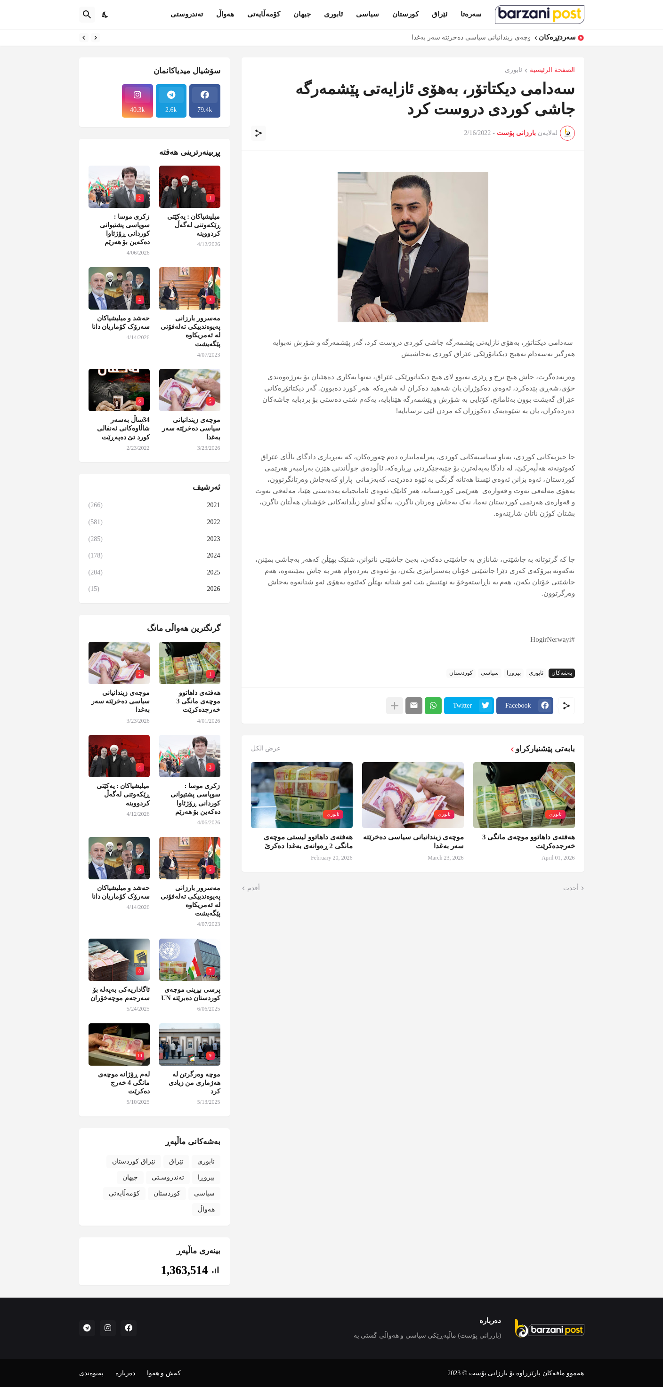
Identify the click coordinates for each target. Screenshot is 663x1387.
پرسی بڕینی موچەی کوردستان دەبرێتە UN (190, 994)
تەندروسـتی (168, 1177)
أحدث (571, 888)
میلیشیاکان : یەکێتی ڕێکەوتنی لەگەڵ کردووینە (193, 225)
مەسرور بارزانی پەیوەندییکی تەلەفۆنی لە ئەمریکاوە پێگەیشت (190, 331)
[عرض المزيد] (394, 705)
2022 (154, 522)
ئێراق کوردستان (133, 1161)
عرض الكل (266, 748)
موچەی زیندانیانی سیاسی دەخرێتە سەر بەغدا (468, 37)
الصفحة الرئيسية (552, 70)
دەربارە (125, 1373)
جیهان (302, 14)
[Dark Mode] (105, 15)
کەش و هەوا (164, 1373)
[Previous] (95, 37)
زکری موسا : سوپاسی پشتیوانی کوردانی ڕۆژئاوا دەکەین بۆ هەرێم (125, 229)
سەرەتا (471, 14)
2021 (154, 505)
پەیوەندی (91, 1373)
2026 (154, 589)
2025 (154, 572)
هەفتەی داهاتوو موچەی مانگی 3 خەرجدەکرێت (528, 841)
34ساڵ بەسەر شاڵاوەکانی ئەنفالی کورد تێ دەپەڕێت (123, 428)
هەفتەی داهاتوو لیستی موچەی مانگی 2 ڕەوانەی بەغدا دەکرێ (308, 841)
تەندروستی (186, 14)
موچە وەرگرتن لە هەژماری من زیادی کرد (194, 1083)
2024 (154, 555)
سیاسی (367, 14)
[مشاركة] (258, 133)
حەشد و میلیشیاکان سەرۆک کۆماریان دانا (121, 322)
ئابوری (333, 14)
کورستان (405, 14)
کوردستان (461, 673)
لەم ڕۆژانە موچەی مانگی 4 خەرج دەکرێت (124, 1083)
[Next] (84, 37)
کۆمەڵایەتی (263, 14)
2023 (154, 539)
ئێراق (439, 14)
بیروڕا (514, 673)
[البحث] (87, 15)
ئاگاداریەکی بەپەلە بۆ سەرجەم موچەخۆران (120, 994)
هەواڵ (225, 14)
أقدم (253, 888)
